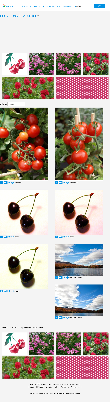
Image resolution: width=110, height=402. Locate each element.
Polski (56, 387)
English (33, 387)
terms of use (69, 384)
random (48, 6)
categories (25, 6)
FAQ (53, 6)
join (99, 6)
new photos (33, 6)
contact (58, 6)
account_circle (12, 182)
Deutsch (40, 387)
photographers (67, 6)
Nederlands (75, 387)
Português (65, 387)
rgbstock (7, 6)
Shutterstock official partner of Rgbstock (43, 393)
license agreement (55, 384)
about (78, 384)
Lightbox (32, 384)
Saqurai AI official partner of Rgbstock (68, 393)
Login (75, 6)
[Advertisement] (55, 35)
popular (41, 6)
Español (49, 387)
